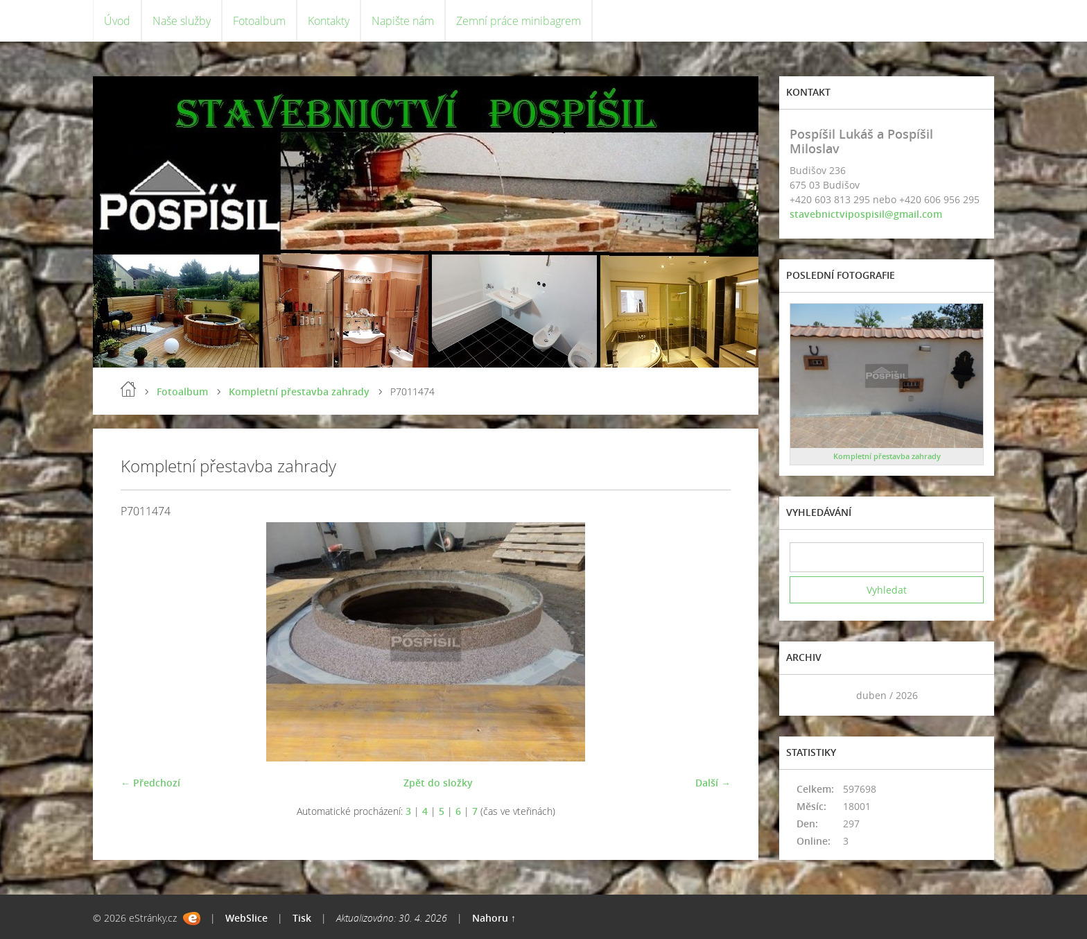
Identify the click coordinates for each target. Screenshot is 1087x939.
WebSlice (246, 917)
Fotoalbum (259, 20)
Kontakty (328, 20)
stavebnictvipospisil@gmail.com (866, 214)
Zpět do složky (438, 782)
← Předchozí (150, 782)
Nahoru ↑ (494, 917)
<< (804, 695)
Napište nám (403, 20)
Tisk (302, 917)
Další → (713, 782)
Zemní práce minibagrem (518, 20)
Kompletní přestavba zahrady (299, 391)
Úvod (117, 20)
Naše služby (182, 20)
